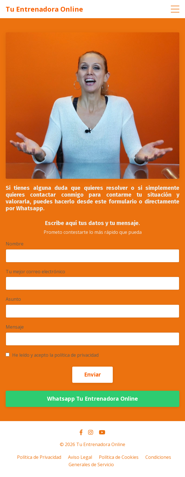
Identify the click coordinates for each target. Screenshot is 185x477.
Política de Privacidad (39, 457)
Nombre (15, 244)
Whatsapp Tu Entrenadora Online (92, 398)
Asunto (13, 299)
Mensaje (15, 327)
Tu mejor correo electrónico (35, 271)
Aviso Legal (80, 457)
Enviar (92, 374)
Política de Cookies (119, 457)
